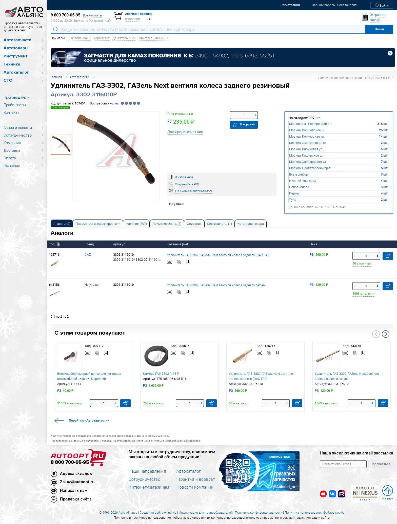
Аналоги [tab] (61, 224)
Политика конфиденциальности (258, 512)
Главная (56, 77)
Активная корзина (138, 14)
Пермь (294, 193)
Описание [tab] (194, 224)
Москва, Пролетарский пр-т (309, 168)
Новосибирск (299, 187)
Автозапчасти (17, 40)
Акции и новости (18, 127)
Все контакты (92, 15)
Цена (314, 244)
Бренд (89, 244)
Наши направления (147, 471)
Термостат (102, 38)
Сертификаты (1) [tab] (219, 224)
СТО (8, 80)
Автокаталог (16, 72)
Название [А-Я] (178, 244)
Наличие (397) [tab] (136, 224)
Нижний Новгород (302, 181)
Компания (12, 142)
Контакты (12, 112)
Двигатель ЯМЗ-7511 (154, 38)
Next (385, 334)
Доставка (12, 150)
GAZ (88, 254)
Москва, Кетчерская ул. (307, 136)
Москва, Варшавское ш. (307, 130)
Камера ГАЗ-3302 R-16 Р (161, 374)
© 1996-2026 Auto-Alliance (118, 512)
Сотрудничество (18, 135)
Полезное (12, 165)
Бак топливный (79, 38)
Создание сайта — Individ (158, 512)
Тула (292, 200)
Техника (12, 64)
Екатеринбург (299, 174)
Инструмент (15, 56)
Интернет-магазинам (149, 487)
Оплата (10, 157)
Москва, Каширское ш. (306, 155)
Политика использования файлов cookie (315, 512)
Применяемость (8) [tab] (166, 224)
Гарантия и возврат (195, 479)
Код (54, 244)
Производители (16, 97)
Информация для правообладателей (206, 512)
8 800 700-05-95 (70, 462)
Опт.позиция (60, 107)
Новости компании (194, 487)
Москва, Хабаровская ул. (308, 162)
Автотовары (16, 48)
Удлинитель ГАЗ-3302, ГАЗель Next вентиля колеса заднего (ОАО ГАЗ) (218, 255)
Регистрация (290, 5)
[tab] (62, 223)
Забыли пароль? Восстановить (335, 5)
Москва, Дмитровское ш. (307, 143)
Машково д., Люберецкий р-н (310, 124)
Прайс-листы (15, 104)
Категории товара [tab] (250, 224)
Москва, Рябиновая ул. (306, 149)
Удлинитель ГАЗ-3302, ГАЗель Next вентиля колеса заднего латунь (216, 285)
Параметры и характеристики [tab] (98, 224)
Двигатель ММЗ (124, 38)
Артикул (119, 244)
